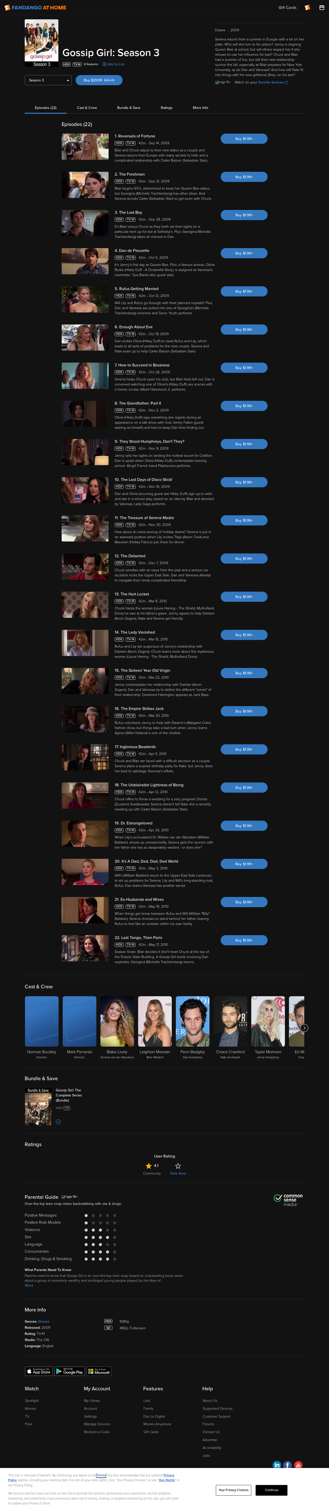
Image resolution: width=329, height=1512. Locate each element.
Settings (90, 1416)
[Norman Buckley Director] (42, 1028)
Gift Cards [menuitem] (287, 7)
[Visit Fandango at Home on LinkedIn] (277, 1466)
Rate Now (178, 1173)
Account (90, 1408)
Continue (271, 1490)
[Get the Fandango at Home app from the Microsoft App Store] (98, 1371)
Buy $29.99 (103, 80)
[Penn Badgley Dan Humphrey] (193, 1028)
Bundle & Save (128, 108)
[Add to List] (58, 1121)
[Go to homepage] (35, 7)
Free (28, 1424)
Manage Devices (97, 1424)
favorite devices (273, 82)
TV (27, 1416)
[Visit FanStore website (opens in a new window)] (322, 7)
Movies (30, 1408)
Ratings (167, 108)
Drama (43, 1321)
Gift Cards (151, 1432)
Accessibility (212, 1448)
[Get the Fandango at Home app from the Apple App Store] (39, 1371)
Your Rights (167, 1480)
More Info (200, 108)
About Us (210, 1401)
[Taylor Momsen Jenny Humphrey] (268, 1028)
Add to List (116, 64)
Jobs (206, 1455)
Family (148, 1408)
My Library (92, 1401)
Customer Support (217, 1416)
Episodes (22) (46, 108)
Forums (208, 1424)
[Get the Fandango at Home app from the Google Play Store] (69, 1371)
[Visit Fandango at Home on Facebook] (287, 1466)
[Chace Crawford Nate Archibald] (230, 1028)
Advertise (210, 1440)
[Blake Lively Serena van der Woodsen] (117, 1028)
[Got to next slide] (304, 1028)
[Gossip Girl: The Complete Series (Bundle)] (76, 1095)
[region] (164, 1490)
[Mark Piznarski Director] (79, 1028)
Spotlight (32, 1401)
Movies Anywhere (157, 1424)
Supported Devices (217, 1408)
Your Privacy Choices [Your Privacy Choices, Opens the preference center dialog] (234, 1490)
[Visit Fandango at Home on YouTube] (298, 1466)
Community (152, 1173)
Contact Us (211, 1432)
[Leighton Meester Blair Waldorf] (155, 1028)
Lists (146, 1401)
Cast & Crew (87, 108)
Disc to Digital (154, 1416)
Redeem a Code (96, 1432)
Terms (101, 1475)
